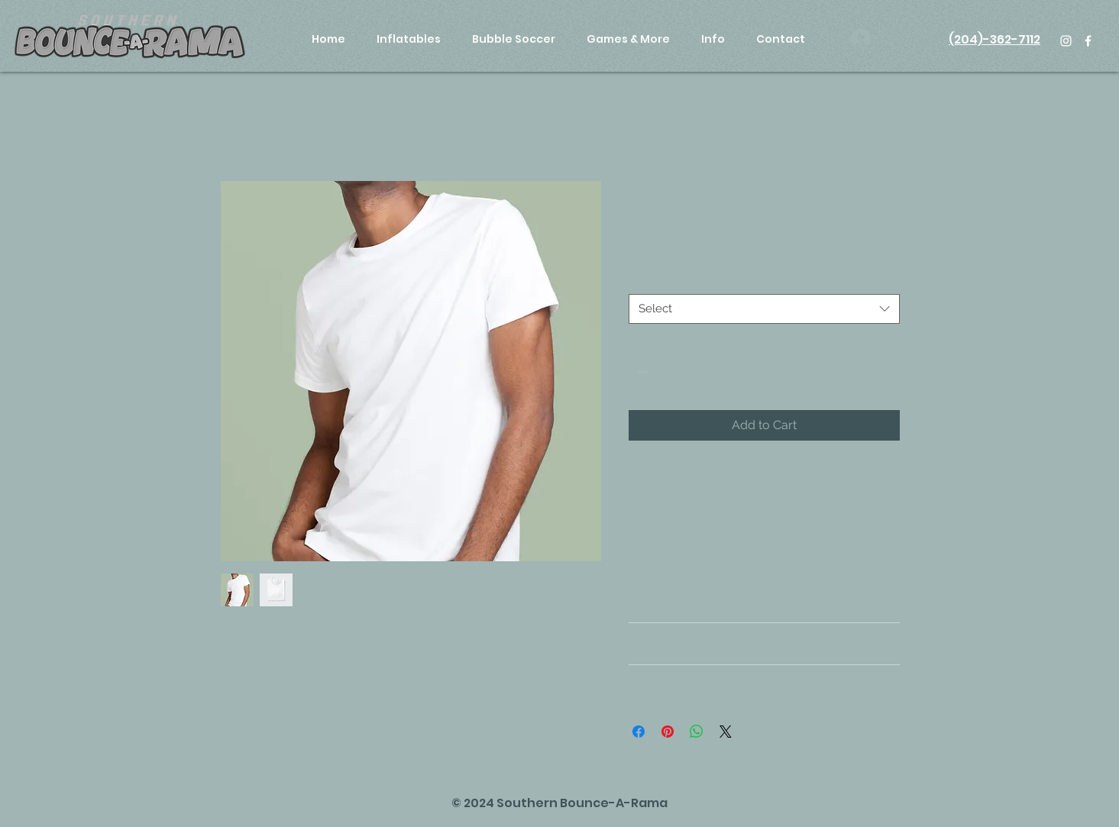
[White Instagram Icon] (1066, 41)
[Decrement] (640, 371)
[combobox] (764, 309)
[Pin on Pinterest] (667, 731)
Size (642, 279)
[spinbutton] (664, 371)
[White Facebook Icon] (1088, 41)
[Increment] (687, 371)
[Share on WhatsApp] (696, 731)
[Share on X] (725, 731)
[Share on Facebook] (638, 731)
